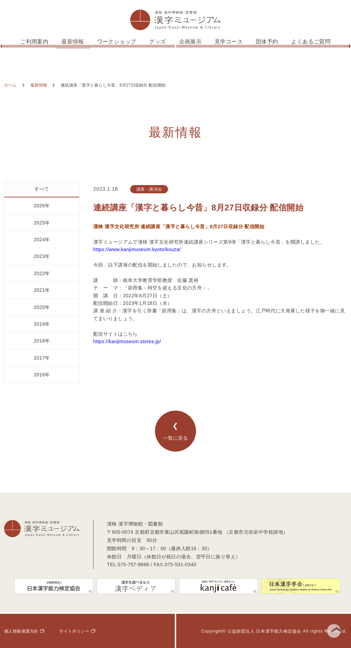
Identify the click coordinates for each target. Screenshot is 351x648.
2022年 (42, 273)
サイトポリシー (74, 631)
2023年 (42, 256)
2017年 (42, 358)
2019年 (42, 324)
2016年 (42, 374)
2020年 (42, 307)
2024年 (42, 239)
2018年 (42, 341)
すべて (41, 189)
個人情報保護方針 (21, 631)
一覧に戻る (175, 431)
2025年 (42, 222)
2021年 (42, 290)
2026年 (42, 205)
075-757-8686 (133, 564)
